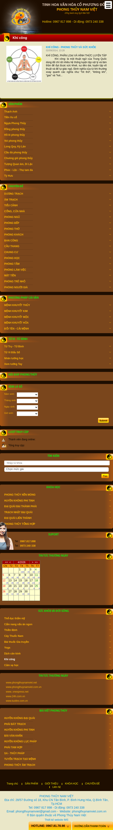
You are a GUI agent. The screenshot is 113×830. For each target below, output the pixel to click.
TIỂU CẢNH (57, 206)
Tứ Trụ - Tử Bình (57, 347)
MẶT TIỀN (57, 276)
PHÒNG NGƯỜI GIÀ (57, 288)
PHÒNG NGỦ (57, 217)
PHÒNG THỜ (57, 229)
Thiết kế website (54, 819)
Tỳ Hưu (57, 176)
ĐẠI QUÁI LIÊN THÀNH (57, 518)
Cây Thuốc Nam (57, 636)
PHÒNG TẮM (57, 264)
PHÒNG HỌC (57, 259)
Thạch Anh (57, 112)
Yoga (57, 648)
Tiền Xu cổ (57, 118)
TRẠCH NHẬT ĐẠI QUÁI (57, 513)
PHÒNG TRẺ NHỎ (57, 282)
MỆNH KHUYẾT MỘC (57, 317)
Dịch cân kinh (57, 654)
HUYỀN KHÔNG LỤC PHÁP (57, 742)
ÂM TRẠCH (57, 200)
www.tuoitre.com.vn (17, 700)
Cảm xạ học (57, 666)
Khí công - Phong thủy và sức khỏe (71, 47)
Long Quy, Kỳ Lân (57, 147)
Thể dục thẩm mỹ (57, 619)
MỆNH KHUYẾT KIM (57, 311)
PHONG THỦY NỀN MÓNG (57, 495)
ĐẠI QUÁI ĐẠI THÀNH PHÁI (57, 507)
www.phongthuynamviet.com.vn (24, 687)
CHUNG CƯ (57, 253)
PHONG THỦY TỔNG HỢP (57, 524)
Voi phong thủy (57, 141)
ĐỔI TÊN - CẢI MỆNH (57, 329)
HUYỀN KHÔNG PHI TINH (57, 501)
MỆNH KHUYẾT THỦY (57, 306)
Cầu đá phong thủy (57, 153)
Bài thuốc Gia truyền (57, 642)
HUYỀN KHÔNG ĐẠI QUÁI (57, 719)
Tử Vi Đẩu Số (57, 353)
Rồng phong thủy (57, 130)
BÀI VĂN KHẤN (57, 736)
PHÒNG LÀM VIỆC (57, 270)
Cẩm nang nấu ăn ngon (57, 625)
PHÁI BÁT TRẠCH (57, 724)
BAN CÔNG (57, 241)
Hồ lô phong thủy (57, 135)
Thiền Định (57, 630)
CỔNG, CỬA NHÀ (57, 212)
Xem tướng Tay (57, 364)
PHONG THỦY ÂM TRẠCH (57, 765)
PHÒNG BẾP (57, 223)
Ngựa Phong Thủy (57, 124)
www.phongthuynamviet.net (21, 682)
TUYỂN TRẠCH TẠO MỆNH (57, 759)
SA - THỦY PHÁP (57, 754)
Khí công (57, 660)
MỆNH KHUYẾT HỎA (57, 323)
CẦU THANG (57, 247)
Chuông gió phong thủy (57, 159)
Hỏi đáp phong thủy (22, 374)
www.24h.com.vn (15, 696)
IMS (66, 819)
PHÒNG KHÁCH (57, 235)
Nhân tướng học (57, 359)
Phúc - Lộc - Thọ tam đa (57, 170)
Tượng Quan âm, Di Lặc (57, 164)
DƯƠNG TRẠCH (57, 194)
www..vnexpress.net (17, 691)
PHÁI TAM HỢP (57, 748)
